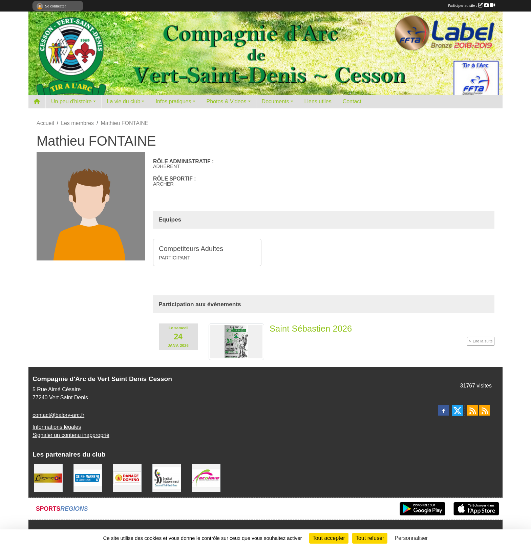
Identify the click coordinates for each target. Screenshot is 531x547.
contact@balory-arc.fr (58, 415)
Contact (352, 101)
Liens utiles (318, 101)
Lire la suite (483, 341)
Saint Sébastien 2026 (311, 328)
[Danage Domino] (127, 477)
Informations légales (57, 427)
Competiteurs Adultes (191, 248)
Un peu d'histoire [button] (71, 101)
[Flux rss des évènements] (484, 410)
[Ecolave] (206, 477)
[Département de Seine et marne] (87, 477)
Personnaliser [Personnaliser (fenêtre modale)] (411, 538)
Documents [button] (275, 101)
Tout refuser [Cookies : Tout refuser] (370, 538)
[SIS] (166, 477)
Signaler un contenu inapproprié (71, 435)
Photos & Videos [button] (227, 101)
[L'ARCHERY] (48, 477)
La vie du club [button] (124, 101)
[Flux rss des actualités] (472, 410)
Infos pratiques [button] (173, 101)
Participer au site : (471, 5)
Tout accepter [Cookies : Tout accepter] (329, 538)
